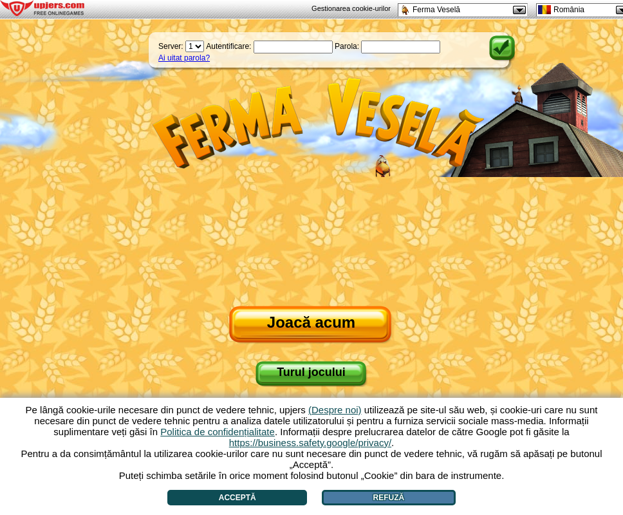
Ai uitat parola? (184, 57)
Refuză (389, 497)
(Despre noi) (335, 409)
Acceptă (237, 497)
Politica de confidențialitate (217, 431)
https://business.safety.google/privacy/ (310, 442)
